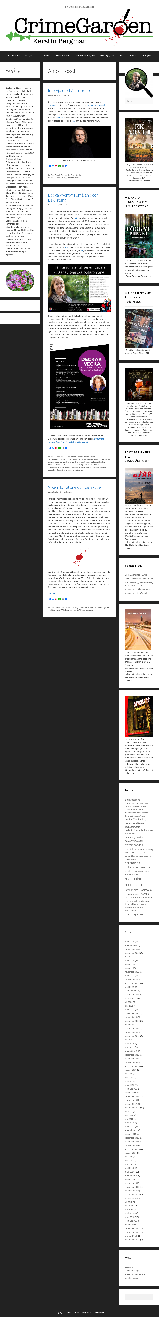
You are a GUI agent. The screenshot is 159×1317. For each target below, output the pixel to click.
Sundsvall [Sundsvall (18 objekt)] (136, 894)
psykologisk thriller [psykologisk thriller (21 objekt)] (131, 874)
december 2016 (132, 1138)
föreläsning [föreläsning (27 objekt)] (148, 849)
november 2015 (132, 1187)
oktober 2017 (131, 1104)
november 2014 (132, 1232)
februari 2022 (131, 991)
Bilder (122, 55)
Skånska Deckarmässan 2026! (139, 578)
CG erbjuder (44, 55)
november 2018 (132, 1058)
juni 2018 (129, 1077)
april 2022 (129, 987)
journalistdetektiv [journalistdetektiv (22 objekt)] (144, 856)
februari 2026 (131, 945)
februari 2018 (131, 1089)
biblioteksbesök (77, 457)
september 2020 (132, 1021)
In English (147, 55)
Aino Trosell (55, 175)
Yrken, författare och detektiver (75, 487)
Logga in (129, 1267)
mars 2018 (130, 1085)
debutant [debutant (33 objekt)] (138, 809)
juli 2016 (128, 1157)
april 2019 (129, 1043)
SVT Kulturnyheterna (67, 610)
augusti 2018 (131, 1070)
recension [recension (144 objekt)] (133, 879)
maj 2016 (129, 1164)
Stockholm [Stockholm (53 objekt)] (145, 889)
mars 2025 (130, 960)
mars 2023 (130, 975)
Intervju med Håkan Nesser (137, 589)
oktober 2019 (131, 1032)
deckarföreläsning (55, 459)
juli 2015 (128, 1202)
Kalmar (66, 465)
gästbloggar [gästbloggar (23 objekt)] (139, 853)
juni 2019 (129, 1040)
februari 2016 (131, 1175)
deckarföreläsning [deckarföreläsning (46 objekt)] (135, 823)
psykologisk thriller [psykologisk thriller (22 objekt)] (142, 871)
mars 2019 (130, 1047)
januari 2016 (130, 1179)
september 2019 (132, 1036)
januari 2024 (130, 968)
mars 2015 (130, 1217)
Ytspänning (53, 105)
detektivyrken (103, 607)
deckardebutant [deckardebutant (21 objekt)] (142, 813)
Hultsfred (51, 465)
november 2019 (132, 1028)
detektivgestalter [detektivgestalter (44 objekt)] (134, 837)
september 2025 (132, 953)
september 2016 (132, 1149)
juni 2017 (129, 1115)
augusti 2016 (131, 1153)
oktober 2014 (131, 1236)
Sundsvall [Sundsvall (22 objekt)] (128, 894)
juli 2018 (128, 1074)
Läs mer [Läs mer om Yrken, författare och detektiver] (51, 593)
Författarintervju (74, 175)
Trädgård (29, 55)
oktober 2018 (131, 1062)
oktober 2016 (131, 1145)
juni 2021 (129, 1006)
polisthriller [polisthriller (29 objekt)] (145, 868)
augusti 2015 (131, 1198)
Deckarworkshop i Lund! (136, 575)
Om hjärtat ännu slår (96, 105)
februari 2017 (131, 1130)
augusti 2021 (131, 998)
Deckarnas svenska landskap (89, 459)
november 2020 (132, 1013)
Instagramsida (20, 153)
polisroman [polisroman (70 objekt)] (132, 863)
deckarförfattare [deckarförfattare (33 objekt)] (132, 827)
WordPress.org (132, 1278)
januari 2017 (130, 1134)
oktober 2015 (131, 1190)
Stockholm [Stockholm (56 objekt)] (131, 889)
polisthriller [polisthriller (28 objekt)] (129, 871)
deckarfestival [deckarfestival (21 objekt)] (130, 816)
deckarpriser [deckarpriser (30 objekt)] (130, 834)
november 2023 (132, 972)
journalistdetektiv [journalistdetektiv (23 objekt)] (131, 856)
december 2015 (132, 1183)
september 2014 (132, 1240)
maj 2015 (129, 1209)
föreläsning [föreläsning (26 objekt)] (129, 853)
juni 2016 (129, 1160)
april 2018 (129, 1081)
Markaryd (80, 465)
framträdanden (86, 462)
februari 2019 (131, 1051)
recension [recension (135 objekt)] (133, 885)
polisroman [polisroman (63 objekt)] (132, 867)
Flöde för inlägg (132, 1271)
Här (73, 121)
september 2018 (132, 1066)
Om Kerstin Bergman (85, 55)
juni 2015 (129, 1206)
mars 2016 (130, 1172)
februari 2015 (131, 1221)
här (76, 218)
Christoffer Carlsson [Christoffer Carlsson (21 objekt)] (139, 806)
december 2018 (132, 1055)
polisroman (97, 465)
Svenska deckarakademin (67, 467)
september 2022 (132, 983)
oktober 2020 (131, 1017)
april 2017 (129, 1123)
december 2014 (132, 1228)
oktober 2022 (131, 979)
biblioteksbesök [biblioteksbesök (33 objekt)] (132, 800)
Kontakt (133, 55)
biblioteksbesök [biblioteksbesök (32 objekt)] (132, 803)
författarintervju (74, 178)
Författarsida (14, 55)
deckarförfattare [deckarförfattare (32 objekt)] (132, 830)
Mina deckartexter (63, 55)
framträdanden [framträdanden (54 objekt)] (134, 844)
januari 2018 (130, 1092)
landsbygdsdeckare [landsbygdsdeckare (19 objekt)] (131, 859)
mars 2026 (130, 941)
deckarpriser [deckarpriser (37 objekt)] (146, 830)
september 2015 (132, 1194)
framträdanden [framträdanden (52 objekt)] (134, 849)
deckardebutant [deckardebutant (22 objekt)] (130, 813)
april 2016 (129, 1168)
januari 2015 (130, 1224)
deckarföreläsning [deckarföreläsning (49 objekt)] (135, 819)
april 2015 (129, 1213)
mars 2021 (130, 1009)
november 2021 (132, 994)
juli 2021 (128, 1002)
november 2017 (132, 1100)
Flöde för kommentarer (135, 1274)
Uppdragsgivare (107, 55)
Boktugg (59, 117)
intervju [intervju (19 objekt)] (146, 853)
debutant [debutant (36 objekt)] (129, 809)
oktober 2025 (131, 949)
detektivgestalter (77, 607)
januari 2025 (130, 964)
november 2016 (132, 1141)
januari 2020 (130, 1024)
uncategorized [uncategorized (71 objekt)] (135, 914)
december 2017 (132, 1096)
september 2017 (132, 1107)
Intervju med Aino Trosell (69, 90)
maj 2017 (129, 1119)
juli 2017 (128, 1111)
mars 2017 (130, 1126)
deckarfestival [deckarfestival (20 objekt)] (140, 816)
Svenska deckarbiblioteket (72, 470)
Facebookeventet (17, 150)
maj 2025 (129, 957)
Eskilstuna (67, 462)
